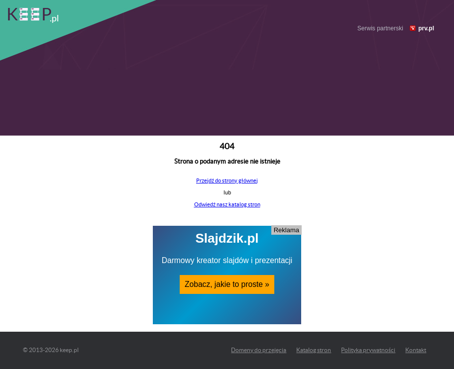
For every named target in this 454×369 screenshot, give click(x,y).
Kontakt (415, 350)
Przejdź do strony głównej (227, 181)
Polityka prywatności (368, 350)
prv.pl (426, 28)
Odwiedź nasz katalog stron (227, 204)
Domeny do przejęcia (258, 350)
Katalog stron (313, 350)
